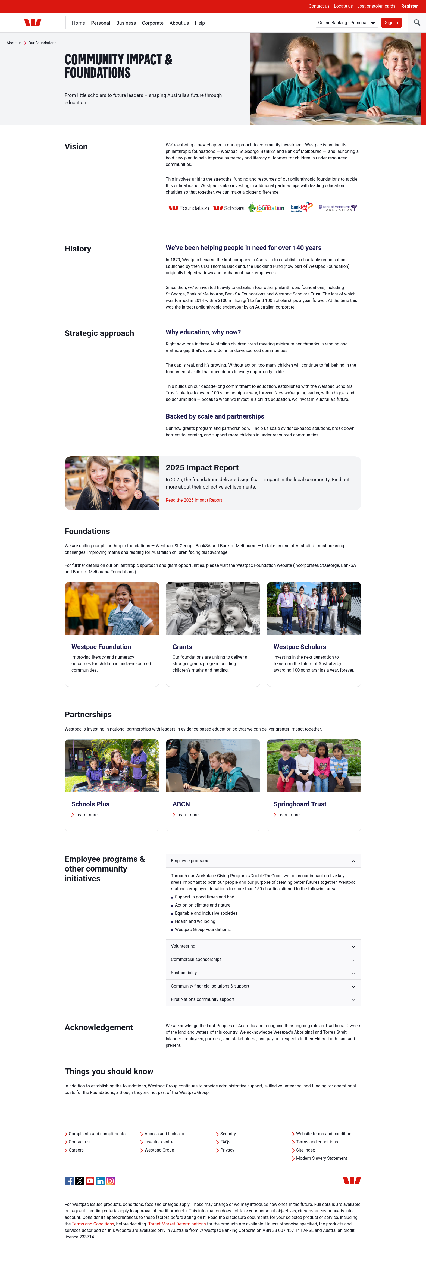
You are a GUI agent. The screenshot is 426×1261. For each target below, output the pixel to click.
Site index (305, 1150)
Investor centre (159, 1141)
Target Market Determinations (177, 1224)
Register (410, 6)
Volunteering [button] (183, 946)
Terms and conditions (317, 1141)
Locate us (343, 6)
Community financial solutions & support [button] (210, 986)
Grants (182, 647)
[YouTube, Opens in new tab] (90, 1181)
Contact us (319, 6)
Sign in (391, 22)
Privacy (227, 1150)
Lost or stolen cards (376, 6)
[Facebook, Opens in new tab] (69, 1181)
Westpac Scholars (300, 647)
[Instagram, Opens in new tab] (110, 1183)
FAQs (225, 1141)
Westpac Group (159, 1150)
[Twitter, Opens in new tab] (79, 1181)
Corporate (153, 23)
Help (200, 23)
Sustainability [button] (184, 972)
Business (126, 23)
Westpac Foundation (101, 647)
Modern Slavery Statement (321, 1158)
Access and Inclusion (165, 1133)
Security (228, 1133)
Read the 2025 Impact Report (194, 500)
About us (179, 23)
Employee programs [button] (190, 860)
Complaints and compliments (97, 1133)
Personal (100, 23)
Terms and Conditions (93, 1224)
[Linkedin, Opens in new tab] (100, 1181)
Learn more (87, 814)
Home (78, 23)
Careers (76, 1150)
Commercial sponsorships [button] (196, 959)
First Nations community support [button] (202, 999)
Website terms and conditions (325, 1133)
